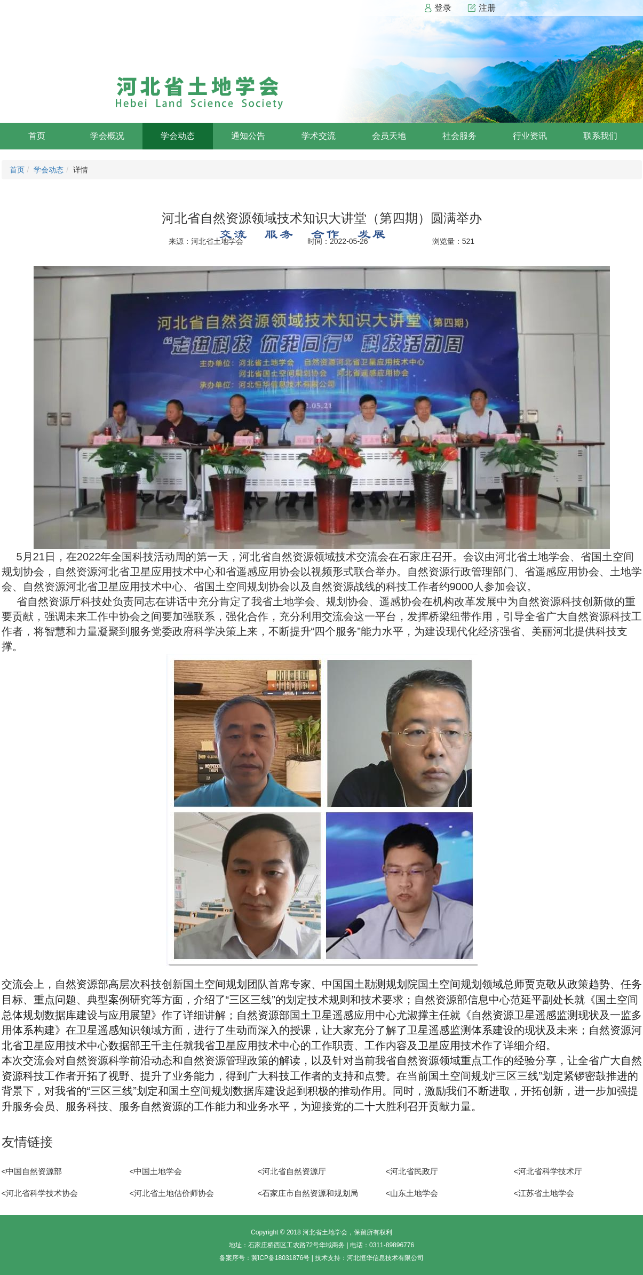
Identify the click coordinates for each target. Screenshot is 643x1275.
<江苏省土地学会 (544, 1193)
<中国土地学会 (156, 1171)
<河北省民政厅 (412, 1171)
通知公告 (248, 135)
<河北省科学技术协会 (40, 1193)
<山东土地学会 (412, 1193)
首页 (36, 135)
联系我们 (600, 135)
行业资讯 (530, 135)
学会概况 (107, 135)
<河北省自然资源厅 (292, 1171)
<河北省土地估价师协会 (172, 1193)
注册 (481, 8)
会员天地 (389, 135)
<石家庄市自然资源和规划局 (308, 1193)
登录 (437, 8)
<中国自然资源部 (32, 1171)
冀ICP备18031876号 (280, 1258)
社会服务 (459, 135)
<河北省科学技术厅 (548, 1171)
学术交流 (318, 135)
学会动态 (178, 135)
